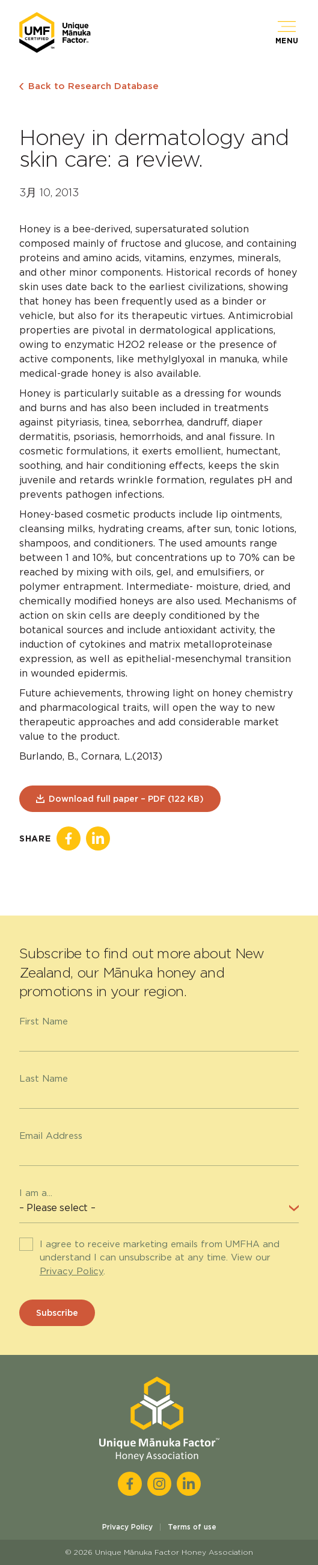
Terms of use (192, 1526)
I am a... (35, 1193)
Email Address (50, 1135)
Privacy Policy (71, 1271)
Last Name (43, 1078)
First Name (43, 1021)
